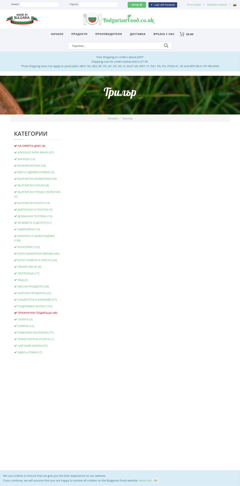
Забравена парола (217, 4)
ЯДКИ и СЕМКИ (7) (30, 352)
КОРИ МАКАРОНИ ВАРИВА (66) (38, 253)
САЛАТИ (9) (25, 319)
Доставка (138, 34)
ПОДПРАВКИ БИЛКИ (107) (35, 306)
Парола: (74, 4)
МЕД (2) (23, 280)
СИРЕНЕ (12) (26, 326)
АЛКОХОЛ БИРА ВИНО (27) (36, 152)
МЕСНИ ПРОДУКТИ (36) (33, 286)
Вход (137, 4)
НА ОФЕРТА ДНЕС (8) (31, 146)
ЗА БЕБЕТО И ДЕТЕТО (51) (35, 222)
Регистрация (194, 4)
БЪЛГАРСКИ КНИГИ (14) (34, 203)
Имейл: (15, 4)
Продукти (79, 34)
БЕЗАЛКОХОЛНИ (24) (32, 165)
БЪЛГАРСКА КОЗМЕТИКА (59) (37, 178)
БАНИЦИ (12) (26, 159)
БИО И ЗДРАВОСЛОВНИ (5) (36, 172)
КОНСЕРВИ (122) (29, 247)
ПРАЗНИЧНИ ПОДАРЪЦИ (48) (37, 313)
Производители (108, 34)
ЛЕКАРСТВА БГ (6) (29, 266)
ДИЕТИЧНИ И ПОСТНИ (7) (35, 209)
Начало (57, 34)
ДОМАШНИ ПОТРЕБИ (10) (35, 216)
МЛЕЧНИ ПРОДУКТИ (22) (34, 293)
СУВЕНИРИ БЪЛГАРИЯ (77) (35, 332)
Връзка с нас (164, 34)
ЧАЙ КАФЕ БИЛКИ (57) (33, 345)
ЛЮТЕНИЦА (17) (28, 273)
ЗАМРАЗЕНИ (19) (29, 229)
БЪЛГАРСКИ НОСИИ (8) (33, 185)
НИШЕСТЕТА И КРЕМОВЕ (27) (37, 299)
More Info (145, 480)
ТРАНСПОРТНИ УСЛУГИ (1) (36, 339)
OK (156, 480)
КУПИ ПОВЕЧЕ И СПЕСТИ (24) (37, 260)
